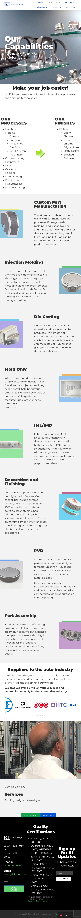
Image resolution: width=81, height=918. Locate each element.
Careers (56, 7)
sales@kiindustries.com (18, 874)
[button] (7, 705)
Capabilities (54, 2)
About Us (42, 7)
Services (70, 2)
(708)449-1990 (12, 865)
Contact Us (70, 7)
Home (40, 2)
